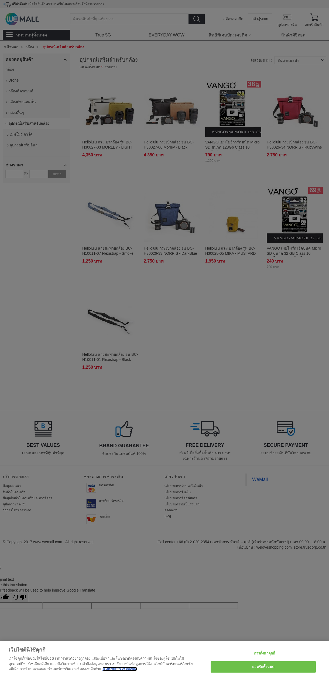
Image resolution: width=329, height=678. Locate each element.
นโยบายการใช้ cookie (119, 669)
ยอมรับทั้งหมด (263, 667)
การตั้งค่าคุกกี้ (264, 653)
